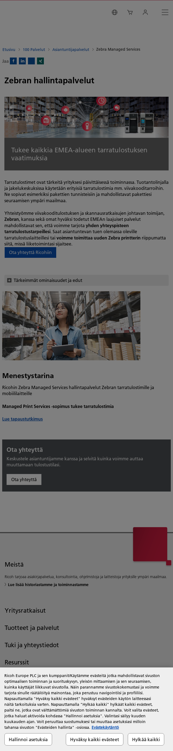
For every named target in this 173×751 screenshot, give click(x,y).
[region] (86, 709)
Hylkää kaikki (146, 739)
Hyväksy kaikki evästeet (94, 739)
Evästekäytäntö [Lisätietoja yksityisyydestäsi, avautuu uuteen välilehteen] (105, 727)
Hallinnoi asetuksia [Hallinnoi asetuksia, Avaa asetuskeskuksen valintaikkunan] (28, 739)
